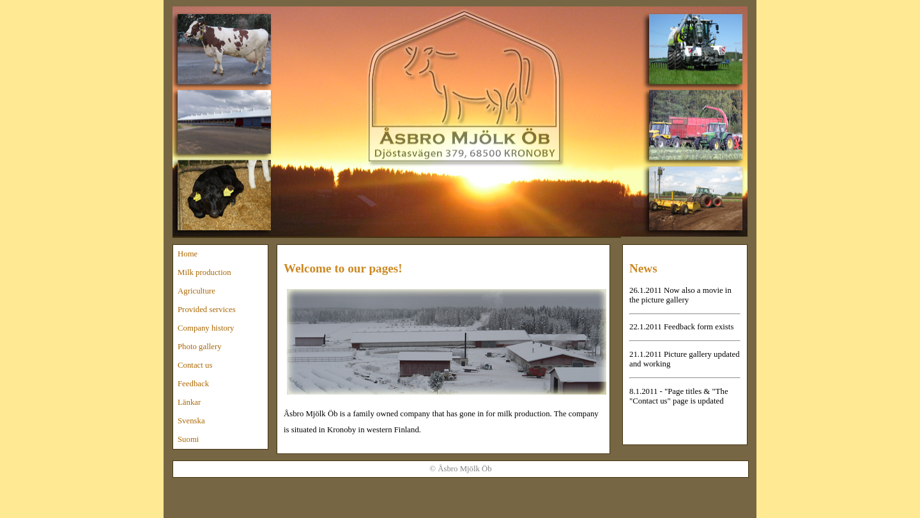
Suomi (188, 439)
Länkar (189, 402)
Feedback (193, 383)
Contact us (195, 365)
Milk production (204, 272)
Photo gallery (200, 346)
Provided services (207, 309)
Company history (206, 328)
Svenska (191, 420)
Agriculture (196, 290)
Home (187, 253)
